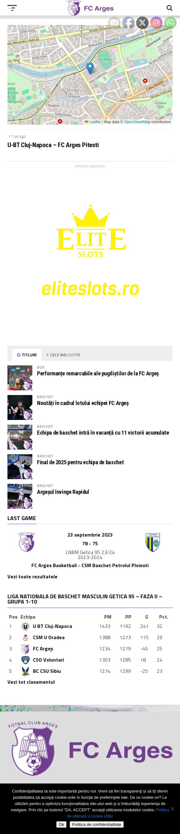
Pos (13, 616)
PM (107, 616)
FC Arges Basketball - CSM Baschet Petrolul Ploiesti (90, 565)
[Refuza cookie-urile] (172, 809)
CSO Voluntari (42, 659)
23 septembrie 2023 (90, 534)
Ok (61, 824)
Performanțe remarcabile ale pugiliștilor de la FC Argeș (98, 373)
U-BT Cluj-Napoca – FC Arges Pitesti (53, 145)
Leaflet (92, 122)
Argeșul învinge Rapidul (63, 492)
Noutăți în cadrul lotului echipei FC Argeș (83, 403)
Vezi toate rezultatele (32, 576)
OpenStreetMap (137, 122)
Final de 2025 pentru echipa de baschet (80, 462)
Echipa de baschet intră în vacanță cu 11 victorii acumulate (103, 432)
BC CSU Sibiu (41, 671)
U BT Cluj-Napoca (46, 626)
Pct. (163, 616)
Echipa (28, 616)
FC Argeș (37, 648)
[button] (90, 68)
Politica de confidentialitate (96, 824)
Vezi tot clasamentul (31, 682)
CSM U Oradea (43, 637)
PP (128, 616)
